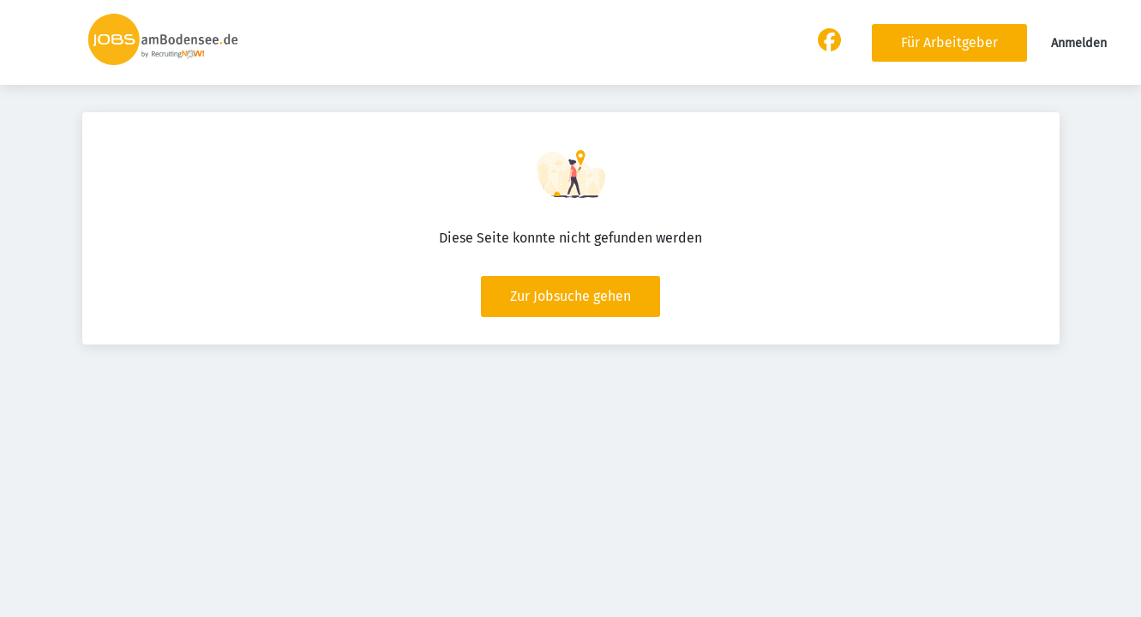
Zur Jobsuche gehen (570, 296)
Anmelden (1079, 43)
